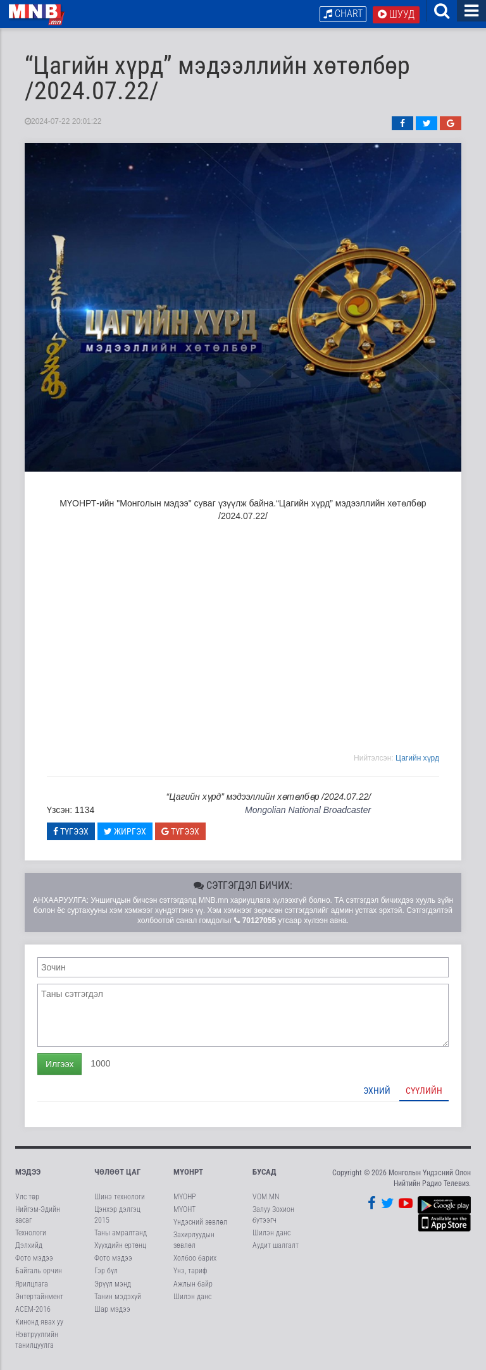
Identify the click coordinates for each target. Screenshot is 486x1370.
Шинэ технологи (119, 1196)
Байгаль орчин (38, 1270)
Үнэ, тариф (190, 1270)
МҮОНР (184, 1196)
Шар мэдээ (112, 1309)
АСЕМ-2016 (33, 1309)
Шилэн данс (192, 1296)
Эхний (376, 1091)
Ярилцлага (31, 1284)
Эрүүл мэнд (112, 1284)
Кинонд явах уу (39, 1322)
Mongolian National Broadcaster (308, 810)
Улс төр (27, 1196)
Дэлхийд (28, 1245)
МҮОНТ (184, 1209)
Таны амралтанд (120, 1232)
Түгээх (71, 831)
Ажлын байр (193, 1284)
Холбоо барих (194, 1258)
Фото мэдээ (34, 1258)
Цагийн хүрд (417, 758)
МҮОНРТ (188, 1172)
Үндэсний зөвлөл (200, 1222)
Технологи (30, 1232)
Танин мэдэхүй (117, 1296)
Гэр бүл (106, 1270)
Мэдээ (27, 1172)
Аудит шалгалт (275, 1245)
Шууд (396, 14)
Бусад (264, 1172)
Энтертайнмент (39, 1296)
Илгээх (59, 1064)
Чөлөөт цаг (117, 1172)
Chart (343, 14)
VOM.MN (265, 1196)
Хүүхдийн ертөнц (120, 1245)
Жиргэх (125, 831)
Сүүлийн (424, 1091)
